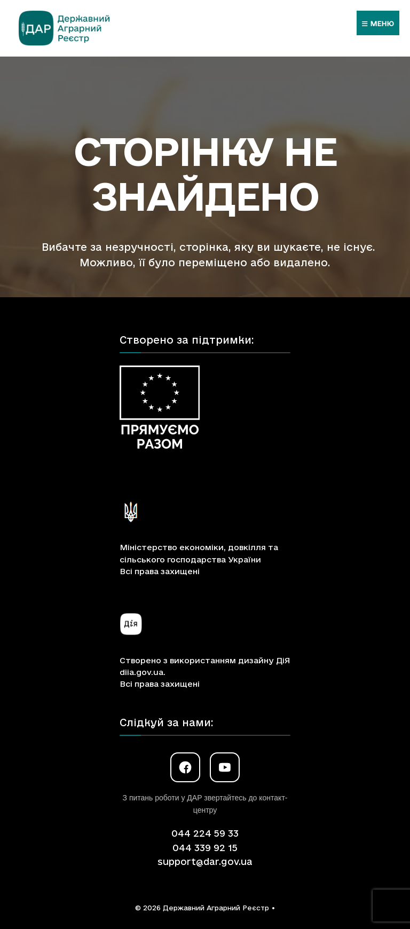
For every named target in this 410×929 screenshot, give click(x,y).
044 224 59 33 (205, 833)
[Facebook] (185, 767)
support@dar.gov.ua (205, 861)
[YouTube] (225, 767)
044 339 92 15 (205, 848)
